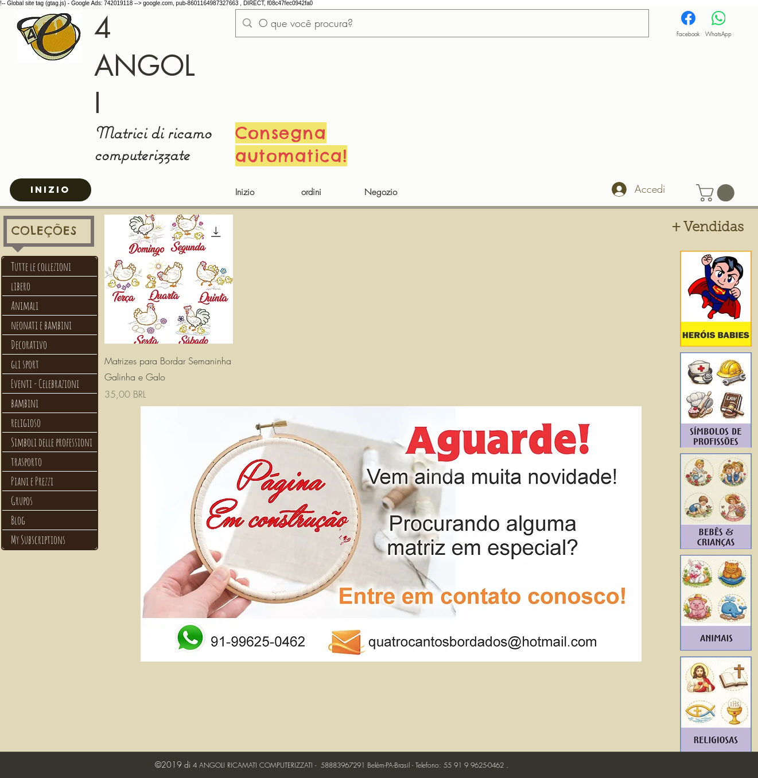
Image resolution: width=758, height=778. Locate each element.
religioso (26, 422)
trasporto (26, 461)
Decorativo (29, 344)
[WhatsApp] (718, 24)
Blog (18, 520)
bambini (24, 403)
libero (20, 286)
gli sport (25, 364)
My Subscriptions (38, 539)
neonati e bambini (41, 325)
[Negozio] (381, 193)
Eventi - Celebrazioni (45, 383)
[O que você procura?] (441, 23)
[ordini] (311, 193)
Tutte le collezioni (41, 266)
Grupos (22, 500)
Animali (24, 305)
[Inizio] (245, 193)
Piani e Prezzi (32, 481)
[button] (717, 192)
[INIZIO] (50, 189)
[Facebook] (688, 24)
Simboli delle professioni (51, 442)
